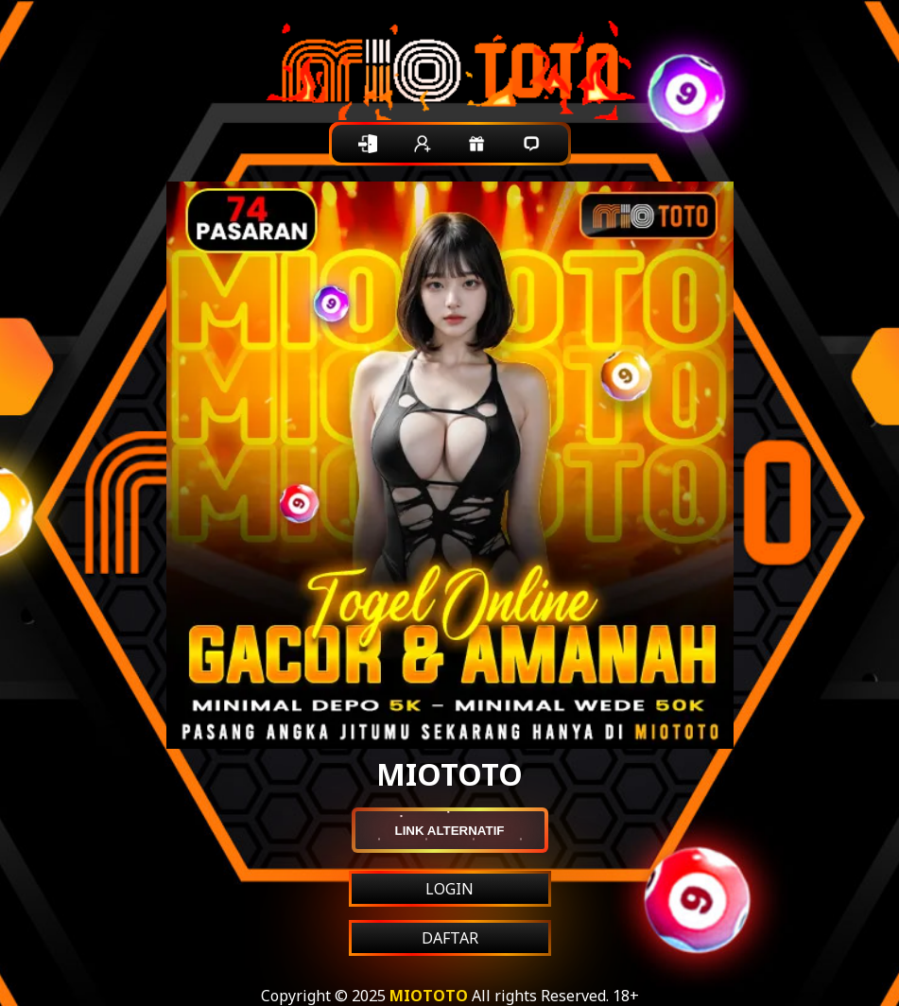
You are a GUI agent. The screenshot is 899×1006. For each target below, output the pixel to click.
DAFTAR (450, 938)
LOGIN (449, 888)
